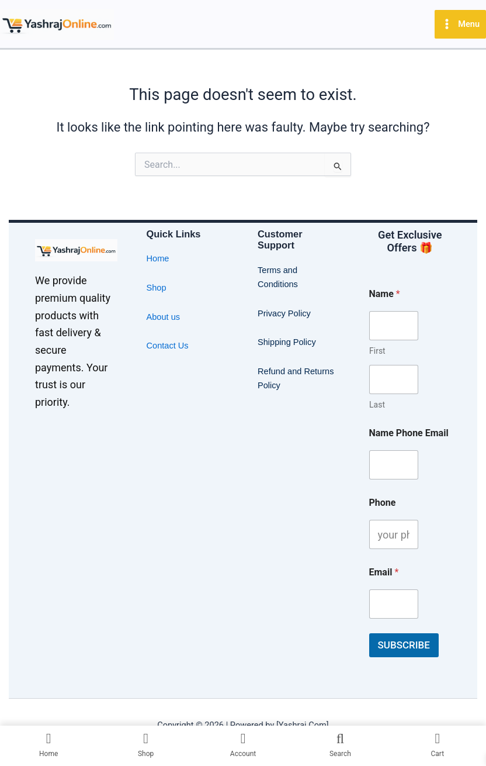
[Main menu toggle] (460, 24)
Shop (156, 287)
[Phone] (393, 534)
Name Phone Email (409, 433)
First (377, 351)
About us (163, 317)
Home (158, 258)
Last (377, 404)
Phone (382, 502)
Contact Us (168, 345)
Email (384, 572)
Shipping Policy (287, 342)
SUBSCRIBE (404, 645)
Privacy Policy (284, 313)
